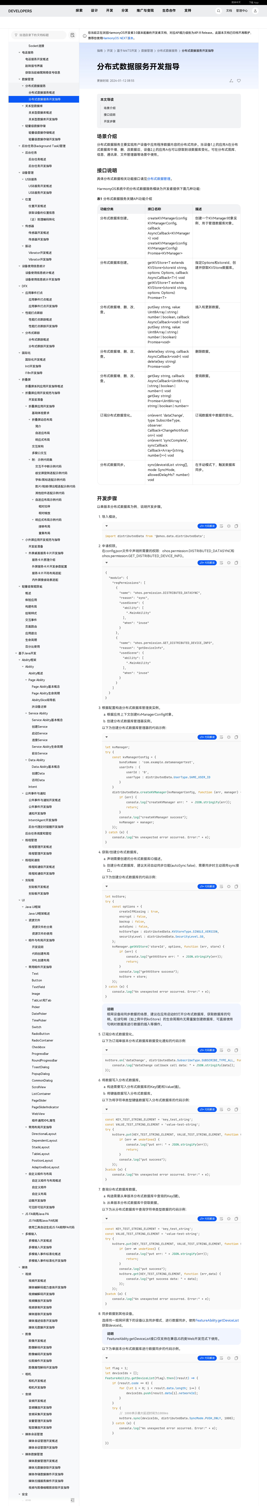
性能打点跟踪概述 (40, 319)
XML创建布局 (40, 960)
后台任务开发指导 (40, 166)
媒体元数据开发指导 (42, 1327)
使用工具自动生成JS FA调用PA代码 (51, 1227)
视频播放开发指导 (40, 1300)
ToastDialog (40, 1067)
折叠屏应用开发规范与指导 (42, 393)
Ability (29, 666)
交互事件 (31, 620)
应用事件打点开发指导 (43, 306)
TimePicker (39, 1020)
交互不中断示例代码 (48, 466)
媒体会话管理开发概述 (43, 1441)
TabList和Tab (41, 1000)
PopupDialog (41, 1073)
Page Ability (37, 680)
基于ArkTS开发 (127, 50)
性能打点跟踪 (34, 313)
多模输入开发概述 (40, 1240)
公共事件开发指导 (40, 806)
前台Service (40, 753)
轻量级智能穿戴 (32, 586)
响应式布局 (42, 439)
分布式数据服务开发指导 (45, 99)
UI (23, 900)
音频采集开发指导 (40, 1414)
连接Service (40, 740)
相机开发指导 (37, 1387)
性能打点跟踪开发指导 (43, 326)
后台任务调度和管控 (38, 833)
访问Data (38, 780)
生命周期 (31, 640)
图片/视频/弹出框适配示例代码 (55, 486)
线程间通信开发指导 (42, 873)
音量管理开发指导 (40, 1421)
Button (37, 980)
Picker (36, 1007)
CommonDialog (42, 1080)
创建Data (38, 773)
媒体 (25, 1267)
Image (36, 993)
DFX (24, 286)
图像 (28, 1334)
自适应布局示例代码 (48, 499)
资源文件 (34, 920)
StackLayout (41, 1147)
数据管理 (28, 79)
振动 (28, 246)
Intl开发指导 (33, 366)
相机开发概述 (37, 1381)
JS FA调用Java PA (37, 1214)
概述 (28, 593)
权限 (28, 1501)
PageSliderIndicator (45, 1107)
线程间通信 (32, 860)
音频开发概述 (37, 1401)
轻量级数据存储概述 (42, 132)
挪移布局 (44, 526)
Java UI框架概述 (39, 913)
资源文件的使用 (42, 933)
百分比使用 (32, 646)
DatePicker (39, 1013)
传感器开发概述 (39, 232)
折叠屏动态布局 (42, 419)
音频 (28, 1394)
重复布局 (44, 533)
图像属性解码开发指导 (43, 1367)
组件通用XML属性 (43, 1120)
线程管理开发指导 (40, 853)
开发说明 (38, 947)
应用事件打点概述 (40, 299)
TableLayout (41, 1154)
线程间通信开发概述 (42, 867)
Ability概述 (36, 673)
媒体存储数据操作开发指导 (46, 1474)
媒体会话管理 (34, 1434)
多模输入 (31, 1234)
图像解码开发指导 (40, 1347)
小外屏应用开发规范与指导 (42, 539)
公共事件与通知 (35, 793)
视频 (28, 1274)
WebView (38, 1114)
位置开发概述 (37, 206)
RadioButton (41, 1033)
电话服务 (28, 52)
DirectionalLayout (44, 1134)
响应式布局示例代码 (48, 519)
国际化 (26, 353)
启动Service (40, 733)
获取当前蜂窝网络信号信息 (42, 72)
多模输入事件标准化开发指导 (48, 1260)
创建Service (40, 726)
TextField (38, 987)
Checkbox (38, 1047)
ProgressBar (40, 1053)
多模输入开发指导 (40, 1247)
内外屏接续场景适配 (45, 580)
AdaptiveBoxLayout (45, 1167)
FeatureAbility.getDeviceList (217, 1320)
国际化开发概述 (35, 359)
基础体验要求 (40, 413)
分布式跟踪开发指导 (42, 346)
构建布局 (31, 606)
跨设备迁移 (39, 706)
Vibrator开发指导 (40, 259)
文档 (229, 10)
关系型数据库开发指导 (43, 119)
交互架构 (38, 446)
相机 (28, 1374)
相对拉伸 (44, 506)
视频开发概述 (37, 1280)
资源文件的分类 (42, 927)
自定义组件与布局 (40, 1174)
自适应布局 (42, 433)
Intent (33, 786)
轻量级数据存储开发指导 (45, 139)
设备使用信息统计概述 (39, 273)
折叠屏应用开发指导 (42, 406)
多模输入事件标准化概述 (45, 1254)
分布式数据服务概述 (42, 92)
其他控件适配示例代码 (49, 493)
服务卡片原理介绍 (43, 560)
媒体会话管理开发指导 (43, 1447)
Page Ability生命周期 (46, 693)
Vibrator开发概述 (40, 252)
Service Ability (38, 713)
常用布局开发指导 (40, 1127)
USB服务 (31, 179)
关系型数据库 (34, 106)
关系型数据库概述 (40, 112)
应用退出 (31, 633)
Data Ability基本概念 (46, 766)
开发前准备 (36, 399)
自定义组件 (39, 1187)
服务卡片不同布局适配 (46, 573)
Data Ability (37, 760)
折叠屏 (26, 379)
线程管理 (31, 840)
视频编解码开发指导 (42, 1294)
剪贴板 (29, 880)
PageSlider (39, 1100)
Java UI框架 (33, 907)
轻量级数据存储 (35, 126)
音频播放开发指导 (40, 1407)
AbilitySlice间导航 (43, 700)
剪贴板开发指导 (39, 893)
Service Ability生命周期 (47, 746)
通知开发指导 (37, 813)
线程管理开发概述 (40, 847)
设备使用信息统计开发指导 (42, 279)
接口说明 (110, 114)
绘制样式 (31, 613)
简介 (38, 426)
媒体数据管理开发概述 (43, 1461)
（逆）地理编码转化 (42, 219)
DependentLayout (44, 1140)
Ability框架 (29, 660)
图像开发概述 (37, 1340)
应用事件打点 (34, 293)
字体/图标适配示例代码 (50, 479)
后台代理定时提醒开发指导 (46, 827)
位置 (28, 199)
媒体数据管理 (34, 1454)
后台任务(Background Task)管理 (43, 146)
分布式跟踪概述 (39, 339)
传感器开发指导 (39, 239)
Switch (36, 1027)
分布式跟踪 (32, 333)
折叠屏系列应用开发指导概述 (44, 386)
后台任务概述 (37, 159)
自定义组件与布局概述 (46, 1180)
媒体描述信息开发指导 (43, 1320)
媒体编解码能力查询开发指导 (48, 1287)
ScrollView (39, 1087)
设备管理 (28, 172)
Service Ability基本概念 (47, 720)
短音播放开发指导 (40, 1427)
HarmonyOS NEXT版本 (118, 38)
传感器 (29, 226)
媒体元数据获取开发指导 (45, 1467)
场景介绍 (110, 108)
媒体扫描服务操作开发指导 (46, 1481)
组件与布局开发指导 (42, 940)
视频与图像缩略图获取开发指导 (49, 1487)
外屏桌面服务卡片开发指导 (46, 553)
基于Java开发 (27, 653)
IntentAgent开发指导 (43, 820)
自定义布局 (39, 1194)
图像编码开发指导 (40, 1354)
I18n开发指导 (34, 373)
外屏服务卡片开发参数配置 (49, 566)
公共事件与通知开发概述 (45, 800)
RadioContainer (42, 1040)
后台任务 (31, 152)
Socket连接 (36, 46)
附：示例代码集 (42, 459)
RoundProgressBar (44, 1060)
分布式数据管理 (158, 179)
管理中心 (242, 10)
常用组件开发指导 (40, 967)
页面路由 (31, 626)
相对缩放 (44, 513)
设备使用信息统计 (33, 266)
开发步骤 (110, 121)
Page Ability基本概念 (46, 686)
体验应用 (31, 600)
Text (35, 973)
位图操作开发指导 (40, 1360)
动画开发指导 (37, 1200)
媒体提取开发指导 (40, 1314)
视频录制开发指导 (40, 1307)
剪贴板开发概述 (39, 887)
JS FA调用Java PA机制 (43, 1220)
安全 (25, 1494)
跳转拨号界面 (34, 66)
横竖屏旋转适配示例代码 (51, 473)
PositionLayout (42, 1160)
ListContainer (41, 1094)
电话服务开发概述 (37, 59)
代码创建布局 (40, 953)
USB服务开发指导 (40, 192)
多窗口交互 (39, 453)
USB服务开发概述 (40, 186)
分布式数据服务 (35, 86)
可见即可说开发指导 (42, 1207)
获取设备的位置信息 (42, 212)
